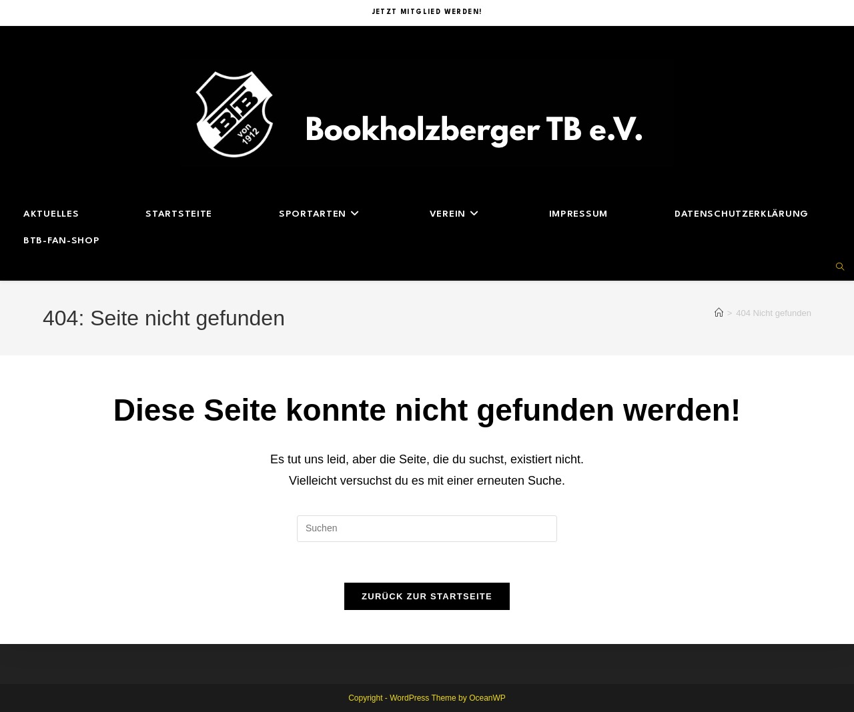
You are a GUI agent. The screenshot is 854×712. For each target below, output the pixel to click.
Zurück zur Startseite (427, 596)
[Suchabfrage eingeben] (427, 528)
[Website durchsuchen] (840, 268)
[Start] (719, 313)
